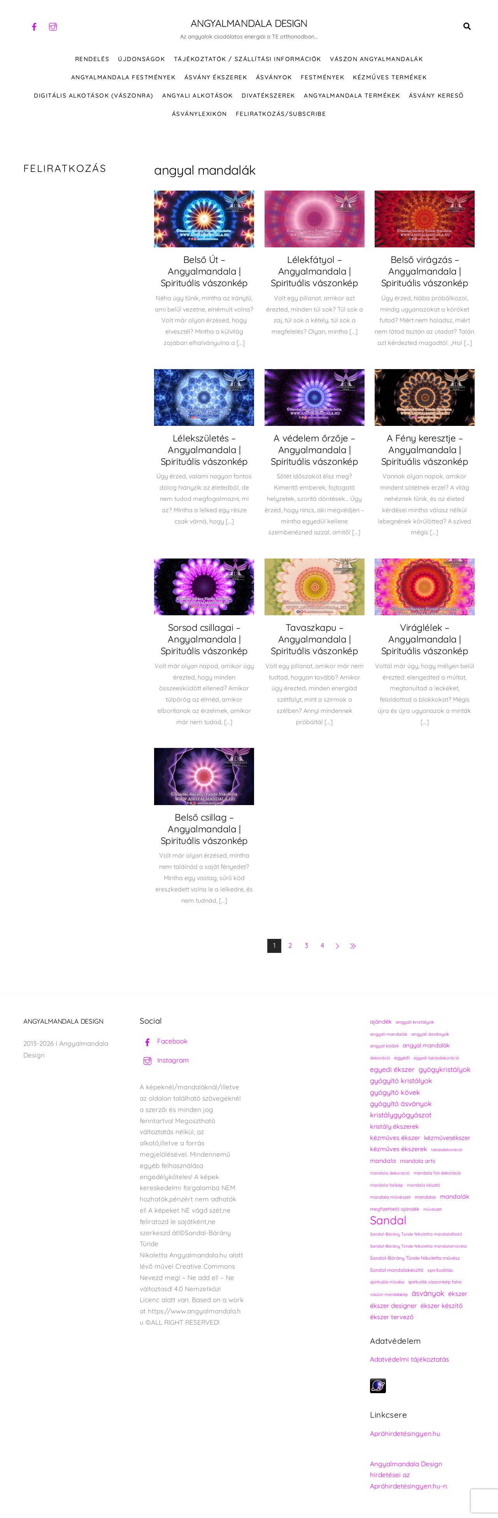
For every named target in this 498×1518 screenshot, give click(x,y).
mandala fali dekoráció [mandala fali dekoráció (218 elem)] (437, 1173)
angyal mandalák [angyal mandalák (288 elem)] (426, 1045)
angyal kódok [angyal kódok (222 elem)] (384, 1046)
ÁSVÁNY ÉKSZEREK (215, 77)
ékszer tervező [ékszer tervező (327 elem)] (392, 1317)
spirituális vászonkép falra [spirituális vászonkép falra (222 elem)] (434, 1282)
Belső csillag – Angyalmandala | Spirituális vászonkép (204, 829)
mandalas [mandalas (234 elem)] (425, 1197)
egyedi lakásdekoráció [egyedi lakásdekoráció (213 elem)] (436, 1058)
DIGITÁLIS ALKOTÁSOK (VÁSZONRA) (94, 96)
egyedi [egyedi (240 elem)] (402, 1058)
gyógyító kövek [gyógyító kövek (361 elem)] (395, 1092)
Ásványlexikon (199, 114)
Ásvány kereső (436, 96)
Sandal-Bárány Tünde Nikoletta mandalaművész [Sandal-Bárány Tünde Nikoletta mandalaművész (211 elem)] (418, 1246)
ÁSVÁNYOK (274, 77)
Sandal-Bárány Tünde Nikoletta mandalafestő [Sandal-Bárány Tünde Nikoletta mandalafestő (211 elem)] (416, 1234)
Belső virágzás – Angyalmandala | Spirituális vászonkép (424, 271)
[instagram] (53, 26)
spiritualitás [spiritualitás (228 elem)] (440, 1270)
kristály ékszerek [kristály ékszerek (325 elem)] (394, 1127)
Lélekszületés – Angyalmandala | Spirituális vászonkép (204, 449)
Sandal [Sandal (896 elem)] (388, 1220)
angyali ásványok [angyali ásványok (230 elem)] (430, 1034)
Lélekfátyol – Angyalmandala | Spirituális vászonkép (314, 271)
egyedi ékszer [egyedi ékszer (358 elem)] (392, 1069)
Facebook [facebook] (164, 1041)
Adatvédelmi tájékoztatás (409, 1359)
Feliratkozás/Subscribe (281, 114)
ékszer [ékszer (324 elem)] (457, 1294)
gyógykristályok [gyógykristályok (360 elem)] (445, 1069)
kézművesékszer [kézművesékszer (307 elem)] (447, 1138)
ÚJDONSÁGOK (141, 59)
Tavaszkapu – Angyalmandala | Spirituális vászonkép (314, 639)
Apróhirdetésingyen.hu (405, 1434)
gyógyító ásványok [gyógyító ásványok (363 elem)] (401, 1104)
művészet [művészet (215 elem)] (432, 1209)
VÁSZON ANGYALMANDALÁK (376, 59)
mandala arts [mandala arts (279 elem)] (417, 1161)
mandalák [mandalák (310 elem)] (454, 1197)
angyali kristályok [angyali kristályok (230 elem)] (415, 1022)
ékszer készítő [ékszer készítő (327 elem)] (442, 1306)
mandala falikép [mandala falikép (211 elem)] (386, 1185)
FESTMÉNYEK (322, 77)
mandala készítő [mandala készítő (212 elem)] (423, 1185)
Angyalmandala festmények (123, 77)
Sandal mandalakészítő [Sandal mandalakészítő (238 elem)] (397, 1270)
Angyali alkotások (197, 96)
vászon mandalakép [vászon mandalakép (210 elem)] (389, 1294)
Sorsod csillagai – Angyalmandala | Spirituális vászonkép (204, 639)
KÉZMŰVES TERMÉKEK (390, 77)
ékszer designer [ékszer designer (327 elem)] (393, 1306)
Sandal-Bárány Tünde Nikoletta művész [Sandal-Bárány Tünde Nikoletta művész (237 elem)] (415, 1258)
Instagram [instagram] (164, 1060)
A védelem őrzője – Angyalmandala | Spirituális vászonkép (314, 449)
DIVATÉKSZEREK (268, 96)
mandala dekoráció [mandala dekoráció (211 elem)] (390, 1173)
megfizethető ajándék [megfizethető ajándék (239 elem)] (394, 1209)
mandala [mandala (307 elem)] (383, 1161)
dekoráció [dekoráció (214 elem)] (380, 1058)
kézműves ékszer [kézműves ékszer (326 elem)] (395, 1138)
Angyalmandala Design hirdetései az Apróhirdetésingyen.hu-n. (409, 1475)
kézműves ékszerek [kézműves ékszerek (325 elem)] (398, 1149)
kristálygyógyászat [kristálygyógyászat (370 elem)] (400, 1115)
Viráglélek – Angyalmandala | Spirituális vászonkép (424, 639)
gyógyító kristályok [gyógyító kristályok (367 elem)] (401, 1081)
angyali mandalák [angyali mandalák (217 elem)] (388, 1034)
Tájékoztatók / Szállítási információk (247, 59)
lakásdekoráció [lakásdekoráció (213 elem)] (446, 1150)
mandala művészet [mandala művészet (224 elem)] (390, 1197)
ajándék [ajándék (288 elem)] (381, 1022)
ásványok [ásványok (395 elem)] (428, 1293)
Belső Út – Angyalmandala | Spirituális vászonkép (204, 271)
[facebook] (34, 26)
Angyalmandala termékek (352, 96)
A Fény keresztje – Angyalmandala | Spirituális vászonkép (424, 449)
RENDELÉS (92, 59)
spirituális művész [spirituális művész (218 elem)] (387, 1282)
